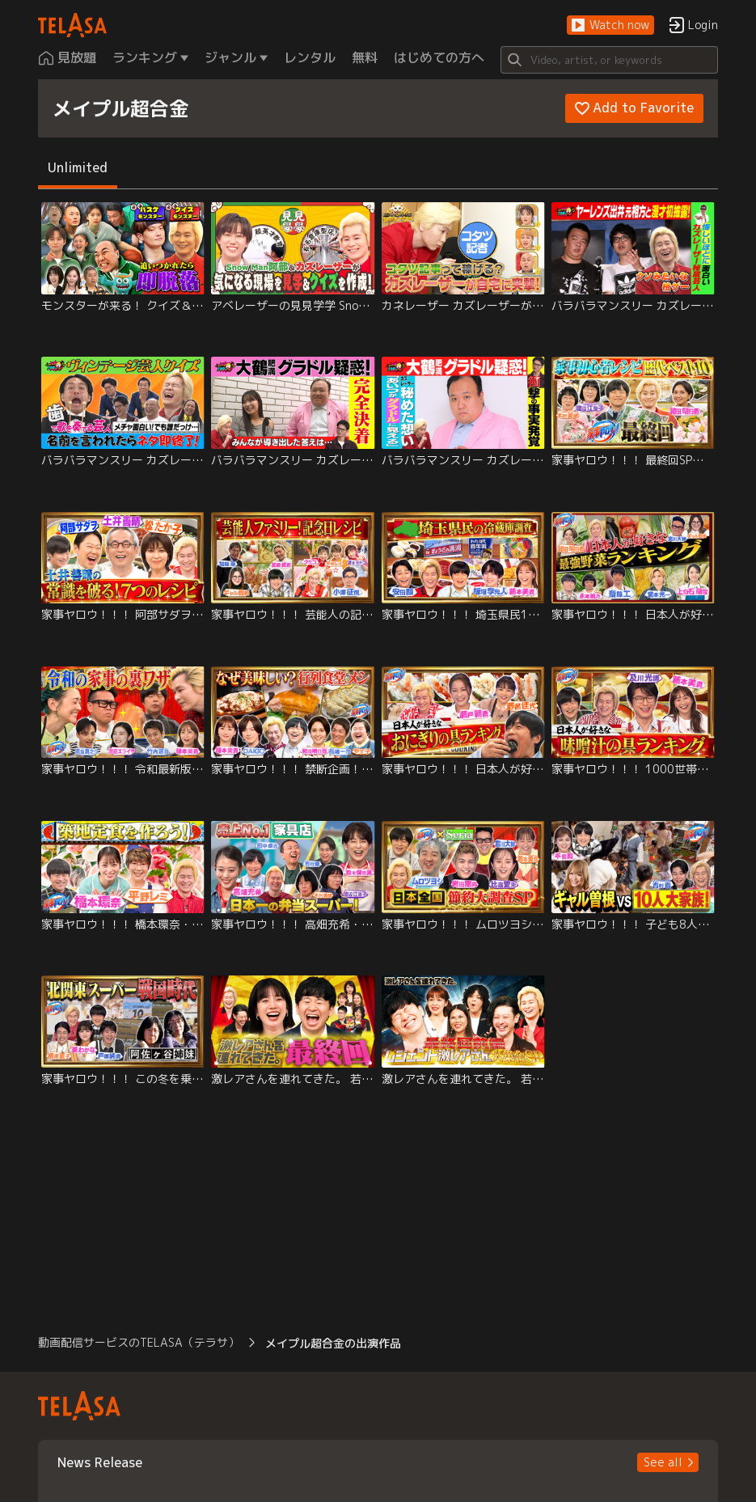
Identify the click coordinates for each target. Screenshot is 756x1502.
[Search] (609, 60)
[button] (610, 25)
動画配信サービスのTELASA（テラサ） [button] (138, 1342)
